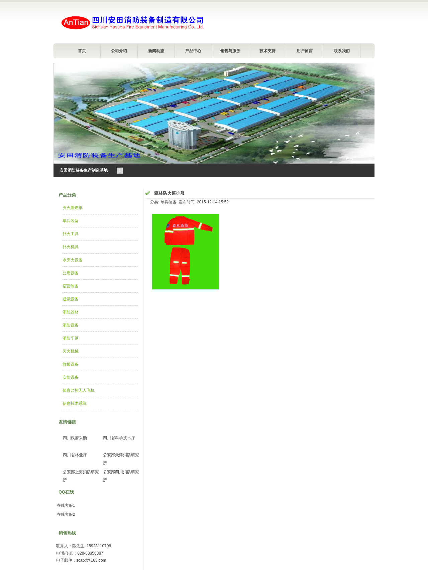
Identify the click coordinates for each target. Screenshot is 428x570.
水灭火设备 (73, 260)
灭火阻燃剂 (73, 207)
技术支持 (267, 51)
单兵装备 (71, 220)
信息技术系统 (75, 403)
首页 (82, 51)
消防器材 (71, 312)
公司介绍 (119, 51)
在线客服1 (66, 505)
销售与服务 (230, 51)
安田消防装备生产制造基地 (84, 170)
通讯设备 (71, 299)
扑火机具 (71, 247)
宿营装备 (71, 286)
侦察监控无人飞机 (79, 390)
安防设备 (71, 377)
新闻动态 (156, 51)
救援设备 (71, 364)
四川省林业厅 (75, 455)
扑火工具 (71, 233)
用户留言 (305, 51)
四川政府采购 (75, 438)
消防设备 (71, 325)
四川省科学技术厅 (119, 438)
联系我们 (342, 51)
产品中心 (193, 51)
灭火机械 (71, 351)
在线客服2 (66, 514)
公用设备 (71, 273)
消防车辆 (71, 338)
